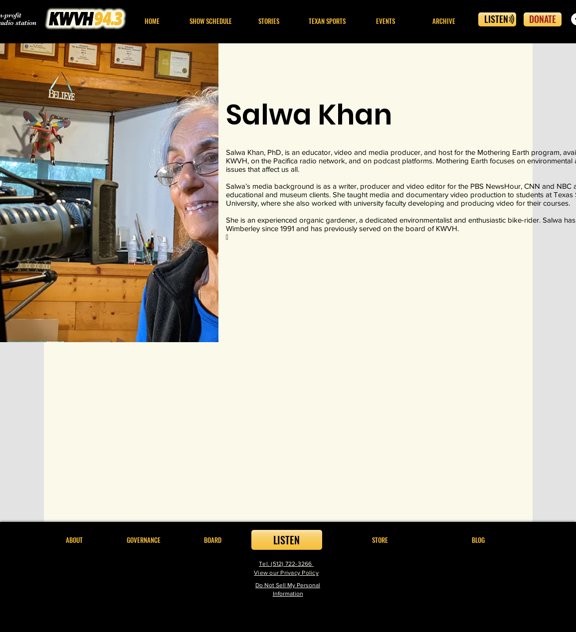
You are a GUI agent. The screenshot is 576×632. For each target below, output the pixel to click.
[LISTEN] (497, 19)
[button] (269, 21)
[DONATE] (543, 19)
